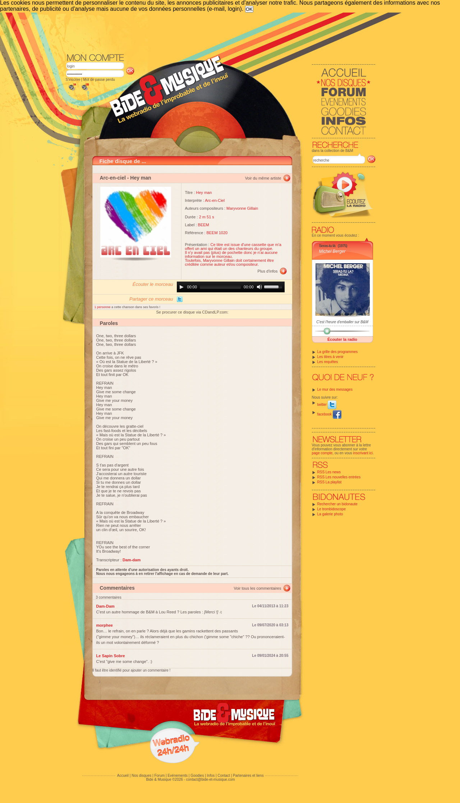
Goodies (197, 776)
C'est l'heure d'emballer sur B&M (342, 322)
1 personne (103, 307)
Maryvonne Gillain (242, 208)
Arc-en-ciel (113, 178)
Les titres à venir (330, 357)
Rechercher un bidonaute (337, 504)
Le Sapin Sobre (110, 656)
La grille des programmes (337, 352)
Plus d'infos (268, 271)
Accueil (123, 776)
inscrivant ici (363, 453)
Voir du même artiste (263, 178)
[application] (231, 287)
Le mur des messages (335, 389)
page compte (322, 453)
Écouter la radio (342, 339)
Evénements (177, 776)
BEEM (203, 225)
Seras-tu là (327, 245)
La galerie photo (330, 514)
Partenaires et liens (248, 776)
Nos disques (141, 776)
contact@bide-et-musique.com (210, 779)
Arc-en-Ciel (215, 200)
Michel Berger (332, 251)
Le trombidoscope (331, 509)
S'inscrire (73, 80)
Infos (211, 776)
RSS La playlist (329, 482)
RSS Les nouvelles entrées (339, 477)
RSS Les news (329, 472)
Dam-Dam (105, 606)
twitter (326, 405)
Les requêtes (327, 362)
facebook (329, 414)
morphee (104, 625)
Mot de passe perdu (99, 80)
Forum (159, 776)
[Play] (181, 287)
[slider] (220, 287)
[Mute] (259, 287)
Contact (223, 776)
